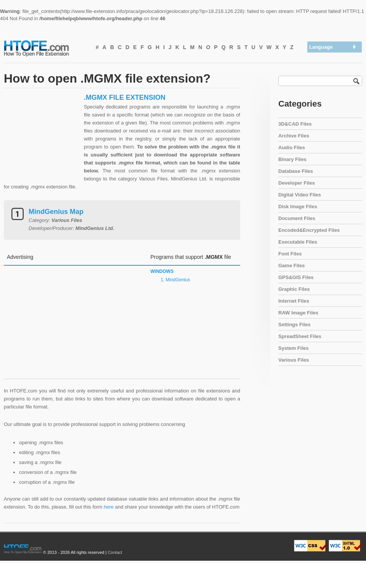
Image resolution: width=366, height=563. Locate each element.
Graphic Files (294, 289)
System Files (293, 348)
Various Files (293, 360)
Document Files (296, 218)
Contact (115, 552)
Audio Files (291, 147)
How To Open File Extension (45, 48)
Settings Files (294, 324)
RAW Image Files (298, 313)
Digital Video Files (299, 195)
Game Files (291, 265)
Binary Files (292, 159)
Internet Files (293, 301)
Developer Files (296, 183)
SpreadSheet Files (299, 336)
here (109, 507)
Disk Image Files (297, 206)
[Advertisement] (42, 141)
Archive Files (293, 136)
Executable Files (297, 242)
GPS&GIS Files (295, 277)
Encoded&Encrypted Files (309, 230)
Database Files (295, 171)
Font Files (290, 254)
